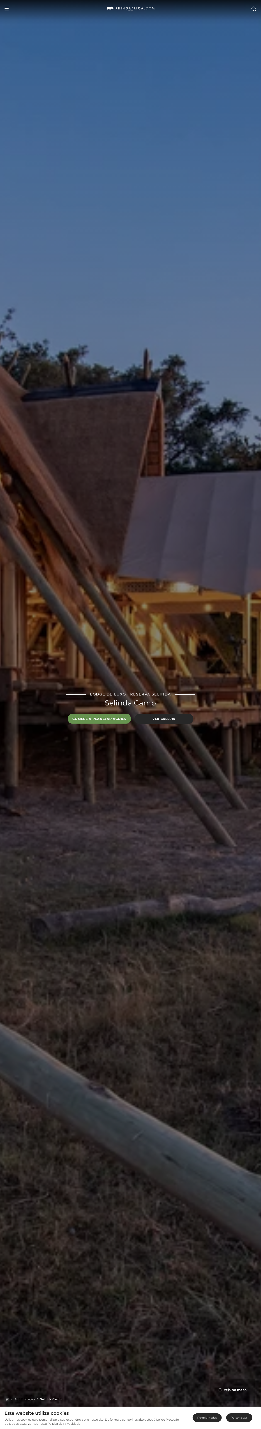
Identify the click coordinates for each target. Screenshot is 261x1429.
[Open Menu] (7, 8)
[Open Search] (253, 9)
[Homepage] (7, 1399)
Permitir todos (207, 1417)
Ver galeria (163, 719)
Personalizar (239, 1417)
